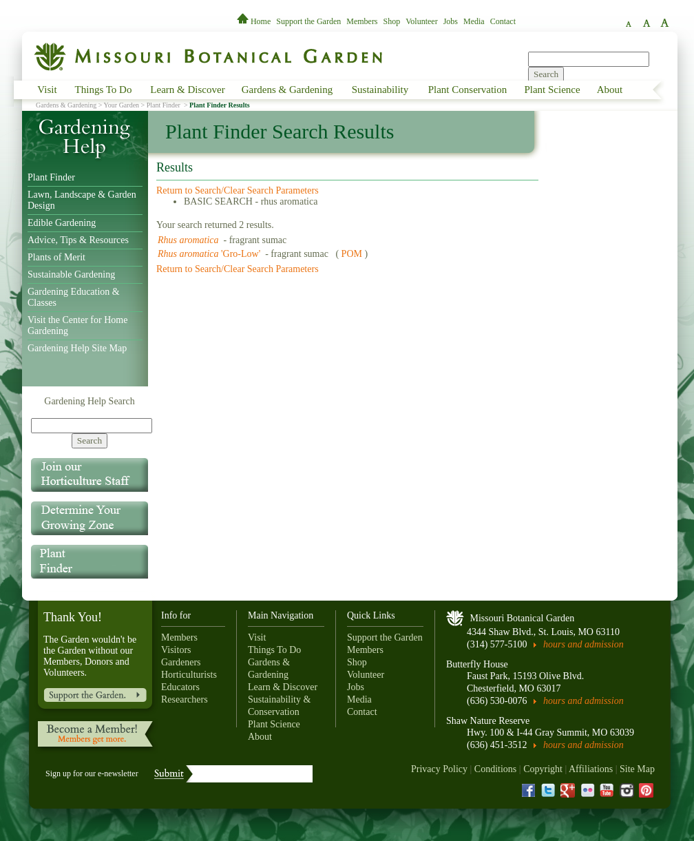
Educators (180, 687)
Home (255, 21)
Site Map (637, 769)
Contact (503, 21)
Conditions (495, 769)
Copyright (542, 769)
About (610, 89)
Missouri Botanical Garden (522, 618)
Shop (392, 21)
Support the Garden (308, 21)
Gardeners (181, 662)
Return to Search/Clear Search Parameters (237, 190)
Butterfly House (477, 664)
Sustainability (380, 89)
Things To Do (103, 89)
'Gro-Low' (210, 254)
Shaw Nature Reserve (487, 721)
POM (351, 254)
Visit (46, 89)
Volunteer (421, 21)
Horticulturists (189, 674)
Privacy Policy (439, 769)
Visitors (176, 650)
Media (474, 21)
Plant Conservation (467, 89)
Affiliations (591, 769)
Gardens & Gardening (287, 89)
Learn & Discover (187, 89)
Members (361, 21)
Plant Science (552, 89)
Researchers (184, 699)
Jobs (450, 21)
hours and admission (583, 644)
